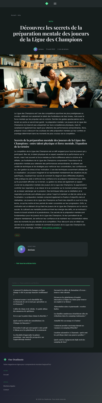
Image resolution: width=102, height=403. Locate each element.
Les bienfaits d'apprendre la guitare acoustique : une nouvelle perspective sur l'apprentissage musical (28, 337)
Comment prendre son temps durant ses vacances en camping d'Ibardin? (69, 326)
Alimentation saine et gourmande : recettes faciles (70, 307)
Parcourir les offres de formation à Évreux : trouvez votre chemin (70, 291)
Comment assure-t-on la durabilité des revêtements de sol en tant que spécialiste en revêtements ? (30, 301)
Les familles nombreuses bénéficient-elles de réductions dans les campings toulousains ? (71, 315)
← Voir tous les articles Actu (25, 263)
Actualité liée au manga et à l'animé (67, 321)
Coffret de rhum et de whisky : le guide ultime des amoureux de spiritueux (30, 310)
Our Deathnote (13, 359)
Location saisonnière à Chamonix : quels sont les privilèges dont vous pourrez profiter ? (70, 333)
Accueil (13, 15)
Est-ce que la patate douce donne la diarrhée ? (30, 316)
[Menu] (55, 3)
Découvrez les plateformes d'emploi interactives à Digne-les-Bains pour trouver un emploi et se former (70, 299)
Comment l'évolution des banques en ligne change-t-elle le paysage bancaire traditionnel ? (30, 292)
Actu (19, 15)
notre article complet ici (51, 228)
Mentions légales (9, 386)
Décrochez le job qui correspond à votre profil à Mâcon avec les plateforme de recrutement (30, 329)
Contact (6, 390)
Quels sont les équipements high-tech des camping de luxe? (69, 341)
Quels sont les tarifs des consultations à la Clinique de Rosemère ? (28, 322)
